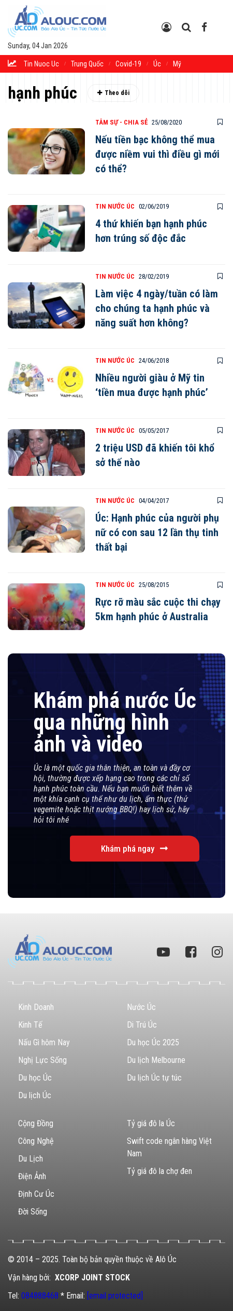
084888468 (40, 1296)
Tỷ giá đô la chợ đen (159, 1171)
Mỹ (177, 64)
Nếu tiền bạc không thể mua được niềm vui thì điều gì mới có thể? (157, 154)
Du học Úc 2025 (153, 1042)
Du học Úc (35, 1078)
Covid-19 (128, 64)
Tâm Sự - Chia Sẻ (121, 122)
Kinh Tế (30, 1025)
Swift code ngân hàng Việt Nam (169, 1147)
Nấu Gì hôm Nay (44, 1042)
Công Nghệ (36, 1141)
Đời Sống (32, 1212)
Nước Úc (141, 1007)
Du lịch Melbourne (156, 1060)
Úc (157, 64)
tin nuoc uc (41, 64)
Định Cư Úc (36, 1194)
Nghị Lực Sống (42, 1060)
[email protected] (115, 1296)
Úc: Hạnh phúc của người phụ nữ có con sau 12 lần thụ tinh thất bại (157, 532)
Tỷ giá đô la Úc (151, 1123)
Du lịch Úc (34, 1095)
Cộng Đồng (35, 1123)
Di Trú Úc (142, 1025)
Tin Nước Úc (115, 206)
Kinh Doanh (36, 1007)
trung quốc (87, 64)
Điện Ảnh (32, 1176)
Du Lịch (30, 1159)
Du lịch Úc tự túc (154, 1078)
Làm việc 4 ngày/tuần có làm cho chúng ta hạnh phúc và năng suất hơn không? (156, 308)
